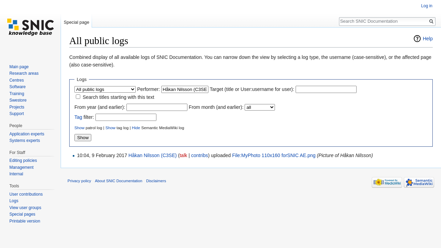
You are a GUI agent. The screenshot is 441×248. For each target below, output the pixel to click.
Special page (76, 22)
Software (17, 86)
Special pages (22, 214)
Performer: (148, 89)
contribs (199, 155)
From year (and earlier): (99, 107)
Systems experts (24, 140)
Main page (19, 66)
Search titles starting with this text (118, 97)
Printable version (24, 221)
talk (183, 155)
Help (428, 38)
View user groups (25, 207)
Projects (16, 107)
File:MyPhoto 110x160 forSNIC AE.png (274, 155)
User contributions (26, 194)
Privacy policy (79, 181)
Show (79, 127)
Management (21, 167)
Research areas (24, 73)
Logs (13, 200)
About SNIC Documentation (118, 181)
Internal (16, 174)
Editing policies (23, 160)
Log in (426, 5)
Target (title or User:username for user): (252, 89)
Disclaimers (156, 181)
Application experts (26, 134)
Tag (78, 117)
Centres (16, 80)
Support (16, 113)
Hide (136, 127)
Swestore (18, 100)
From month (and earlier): (216, 107)
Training (16, 93)
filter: (84, 117)
